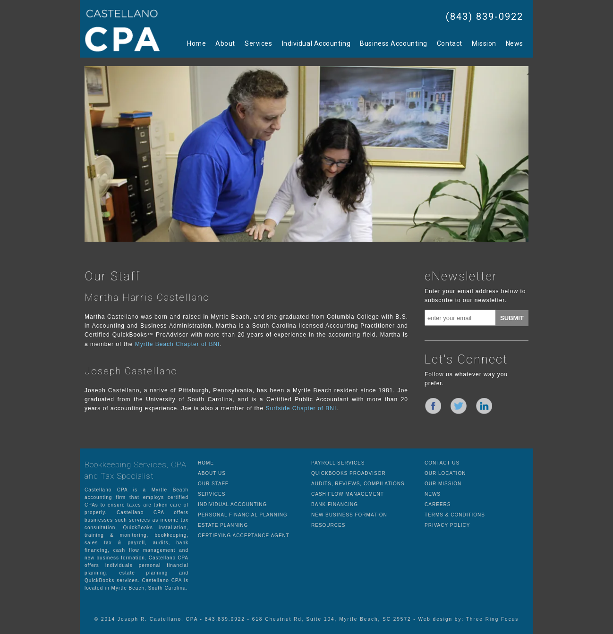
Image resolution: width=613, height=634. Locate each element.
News (514, 43)
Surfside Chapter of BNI (301, 408)
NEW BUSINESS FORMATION (349, 514)
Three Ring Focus (492, 619)
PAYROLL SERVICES (338, 462)
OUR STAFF (213, 483)
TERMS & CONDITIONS (455, 514)
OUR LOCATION (445, 473)
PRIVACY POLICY (447, 525)
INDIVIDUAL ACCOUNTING (232, 504)
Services (258, 43)
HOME (206, 462)
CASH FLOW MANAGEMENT (347, 494)
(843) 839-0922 (484, 16)
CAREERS (438, 504)
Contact (449, 43)
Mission (484, 43)
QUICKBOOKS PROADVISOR (348, 473)
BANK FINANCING (334, 504)
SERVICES (211, 494)
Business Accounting (393, 43)
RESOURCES (328, 525)
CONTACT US (442, 462)
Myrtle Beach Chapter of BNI (177, 344)
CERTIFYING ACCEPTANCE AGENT (243, 535)
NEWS (433, 494)
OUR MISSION (443, 483)
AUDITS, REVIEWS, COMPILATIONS (358, 483)
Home (196, 43)
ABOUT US (212, 473)
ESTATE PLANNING (223, 525)
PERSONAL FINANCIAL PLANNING (243, 514)
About (225, 43)
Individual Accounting (316, 43)
